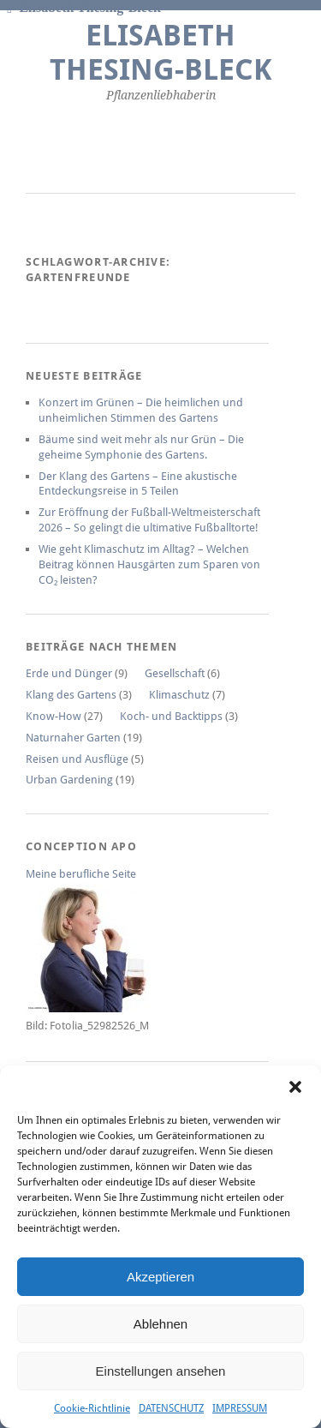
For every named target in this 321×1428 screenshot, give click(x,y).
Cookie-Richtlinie (92, 1408)
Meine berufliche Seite (81, 873)
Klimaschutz (179, 694)
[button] (295, 1086)
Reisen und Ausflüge (77, 759)
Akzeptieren (160, 1276)
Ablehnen (160, 1324)
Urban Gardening (69, 779)
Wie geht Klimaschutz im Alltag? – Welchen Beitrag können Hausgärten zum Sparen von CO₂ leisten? (149, 564)
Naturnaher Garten (73, 737)
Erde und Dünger (69, 673)
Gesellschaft (175, 673)
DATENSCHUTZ (171, 1408)
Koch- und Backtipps (171, 716)
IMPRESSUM (239, 1408)
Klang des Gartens (71, 694)
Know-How (53, 716)
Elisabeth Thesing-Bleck (161, 53)
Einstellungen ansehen (161, 1371)
